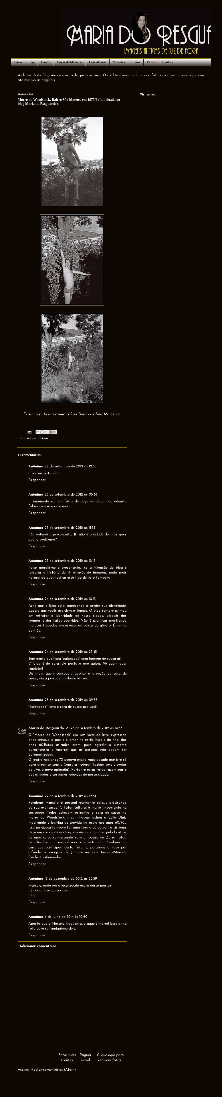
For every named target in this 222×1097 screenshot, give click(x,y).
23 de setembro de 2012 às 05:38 (71, 494)
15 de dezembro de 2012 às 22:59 (71, 879)
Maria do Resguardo (46, 728)
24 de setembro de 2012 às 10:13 (70, 599)
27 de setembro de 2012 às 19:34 (70, 796)
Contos (45, 62)
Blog (31, 62)
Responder (37, 480)
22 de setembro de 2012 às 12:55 (70, 466)
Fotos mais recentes (67, 1057)
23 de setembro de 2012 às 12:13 (70, 561)
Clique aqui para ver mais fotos (110, 1057)
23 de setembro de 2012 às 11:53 (70, 528)
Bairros (43, 438)
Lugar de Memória (69, 62)
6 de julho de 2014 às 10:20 (66, 917)
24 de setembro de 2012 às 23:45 (71, 652)
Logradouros (97, 62)
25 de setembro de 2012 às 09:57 (71, 700)
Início (18, 62)
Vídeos (151, 62)
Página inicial (85, 1057)
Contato (167, 62)
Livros (135, 62)
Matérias (119, 62)
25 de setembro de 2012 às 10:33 (96, 728)
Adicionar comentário (38, 946)
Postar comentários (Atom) (53, 1070)
